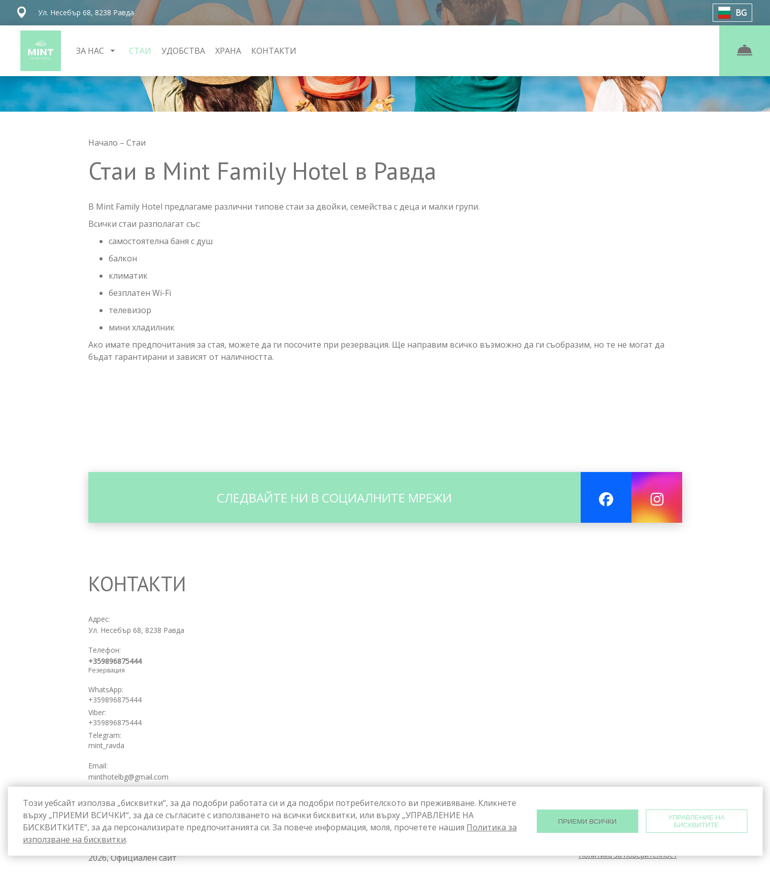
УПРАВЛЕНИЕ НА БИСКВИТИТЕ (696, 821)
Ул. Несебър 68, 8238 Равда (136, 630)
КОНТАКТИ (273, 50)
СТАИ (140, 50)
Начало (104, 142)
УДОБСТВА (183, 50)
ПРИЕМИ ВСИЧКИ (587, 821)
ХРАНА (228, 50)
